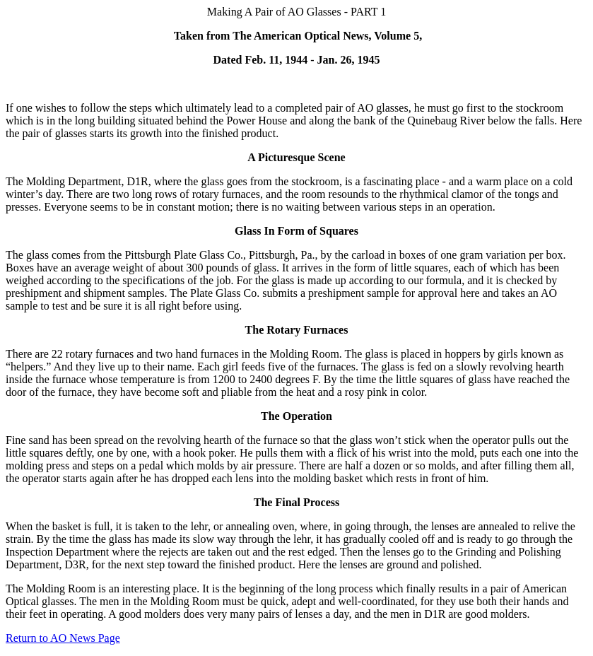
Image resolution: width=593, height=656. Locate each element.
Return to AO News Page (63, 638)
